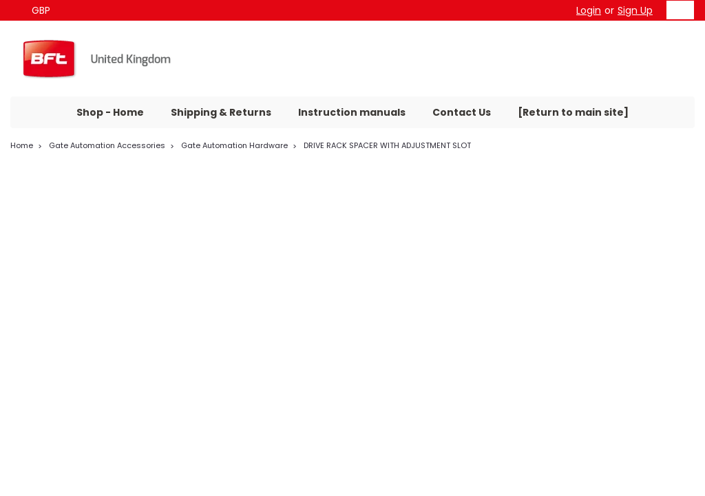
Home (21, 145)
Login (588, 10)
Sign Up (635, 10)
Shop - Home (110, 112)
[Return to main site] (573, 112)
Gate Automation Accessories (107, 145)
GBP (46, 10)
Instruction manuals (352, 112)
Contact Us (461, 112)
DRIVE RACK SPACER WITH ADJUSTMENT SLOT (387, 145)
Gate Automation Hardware (234, 145)
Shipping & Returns (221, 112)
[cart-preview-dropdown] (677, 10)
